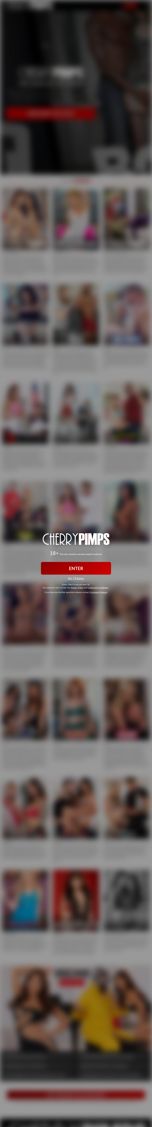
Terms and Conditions (98, 587)
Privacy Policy (77, 587)
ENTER (76, 568)
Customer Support (98, 592)
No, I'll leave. (76, 578)
